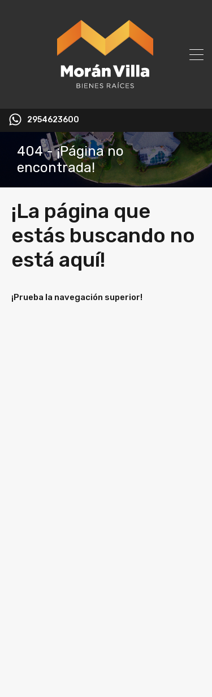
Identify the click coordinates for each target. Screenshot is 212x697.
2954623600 (53, 120)
